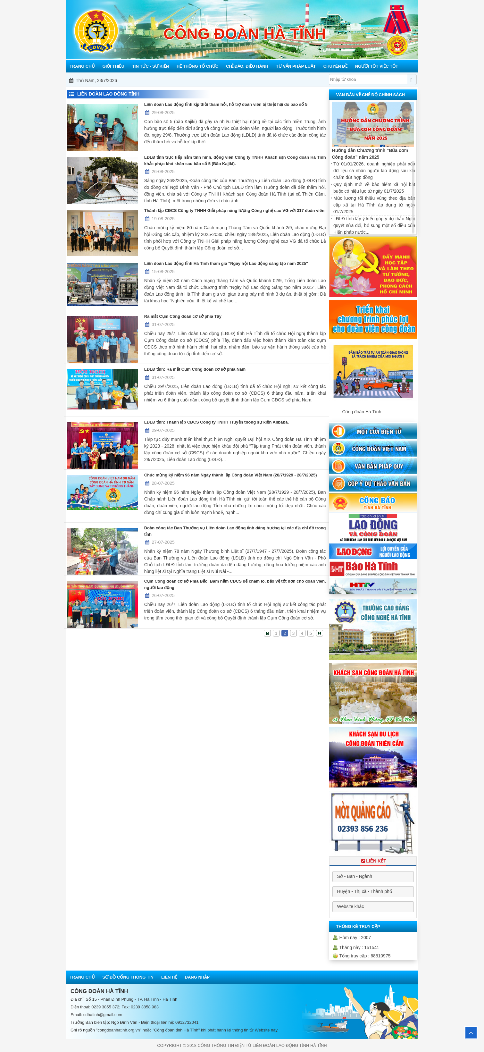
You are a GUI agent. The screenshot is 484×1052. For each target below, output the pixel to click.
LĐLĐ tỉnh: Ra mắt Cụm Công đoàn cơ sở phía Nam (195, 369)
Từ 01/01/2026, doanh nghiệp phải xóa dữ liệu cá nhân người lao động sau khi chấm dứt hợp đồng (374, 170)
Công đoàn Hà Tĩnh (361, 411)
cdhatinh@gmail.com (102, 1014)
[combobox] (373, 876)
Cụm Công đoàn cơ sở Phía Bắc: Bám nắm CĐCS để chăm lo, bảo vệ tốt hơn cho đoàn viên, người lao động (235, 584)
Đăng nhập (197, 977)
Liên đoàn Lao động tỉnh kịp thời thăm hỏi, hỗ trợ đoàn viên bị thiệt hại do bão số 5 (225, 104)
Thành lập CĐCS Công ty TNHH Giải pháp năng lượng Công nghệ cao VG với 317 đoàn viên (234, 210)
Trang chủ (82, 977)
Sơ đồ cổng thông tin (128, 977)
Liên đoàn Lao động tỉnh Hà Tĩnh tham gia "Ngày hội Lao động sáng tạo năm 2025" (226, 263)
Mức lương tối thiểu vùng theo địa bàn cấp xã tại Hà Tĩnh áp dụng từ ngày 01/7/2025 (374, 205)
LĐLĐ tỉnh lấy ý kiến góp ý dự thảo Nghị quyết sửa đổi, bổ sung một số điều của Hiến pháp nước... (374, 225)
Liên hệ (169, 977)
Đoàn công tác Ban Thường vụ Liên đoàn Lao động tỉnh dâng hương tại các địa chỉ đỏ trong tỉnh (235, 531)
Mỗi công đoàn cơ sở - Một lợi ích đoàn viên (242, 80)
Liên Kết (373, 860)
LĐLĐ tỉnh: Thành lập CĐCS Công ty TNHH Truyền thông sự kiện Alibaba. (216, 422)
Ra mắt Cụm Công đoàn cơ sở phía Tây (182, 316)
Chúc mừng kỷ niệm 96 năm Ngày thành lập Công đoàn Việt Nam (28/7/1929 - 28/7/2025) (230, 475)
